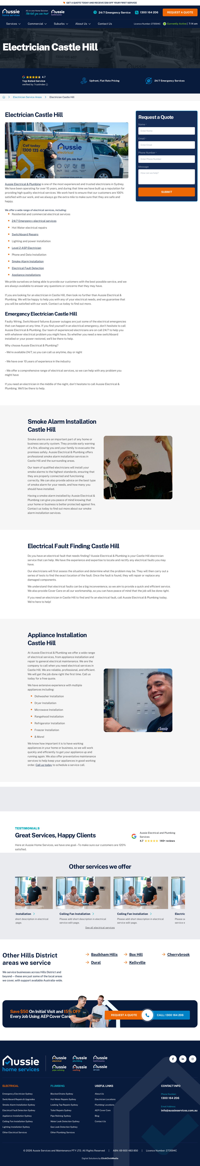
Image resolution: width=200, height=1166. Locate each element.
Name (142, 124)
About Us (81, 23)
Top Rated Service (33, 81)
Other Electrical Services (14, 1132)
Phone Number (147, 152)
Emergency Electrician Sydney (17, 1094)
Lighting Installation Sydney (16, 1127)
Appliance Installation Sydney (17, 1116)
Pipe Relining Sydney (60, 1116)
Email (142, 138)
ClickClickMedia (109, 1158)
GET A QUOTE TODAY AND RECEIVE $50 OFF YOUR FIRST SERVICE (101, 3)
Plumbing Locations (104, 1105)
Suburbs (59, 23)
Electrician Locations (105, 1099)
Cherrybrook (176, 954)
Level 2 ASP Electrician (26, 247)
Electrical (10, 1085)
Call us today (44, 765)
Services (11, 23)
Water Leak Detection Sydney (64, 1121)
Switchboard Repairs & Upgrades (18, 1099)
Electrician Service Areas (27, 97)
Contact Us (105, 23)
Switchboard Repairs (25, 234)
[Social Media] (173, 1059)
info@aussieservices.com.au (179, 1110)
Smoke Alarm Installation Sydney (18, 1105)
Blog (97, 1116)
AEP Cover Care (103, 1110)
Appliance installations (26, 274)
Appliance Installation (35, 913)
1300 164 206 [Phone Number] (170, 1098)
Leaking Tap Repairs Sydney (64, 1105)
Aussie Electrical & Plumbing (23, 184)
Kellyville (135, 962)
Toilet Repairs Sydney (60, 1110)
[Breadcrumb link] (3, 97)
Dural (93, 962)
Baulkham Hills (102, 954)
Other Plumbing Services (62, 1132)
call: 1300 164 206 (170, 1015)
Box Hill (133, 954)
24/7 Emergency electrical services (34, 220)
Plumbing (57, 1085)
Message (143, 166)
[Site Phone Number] (146, 12)
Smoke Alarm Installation (28, 261)
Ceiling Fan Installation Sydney (17, 1121)
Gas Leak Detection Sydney (63, 1127)
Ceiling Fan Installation (93, 913)
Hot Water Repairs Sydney (63, 1099)
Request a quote (180, 12)
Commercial (35, 23)
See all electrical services (100, 927)
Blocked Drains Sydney (61, 1094)
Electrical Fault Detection (28, 268)
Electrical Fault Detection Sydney (18, 1110)
